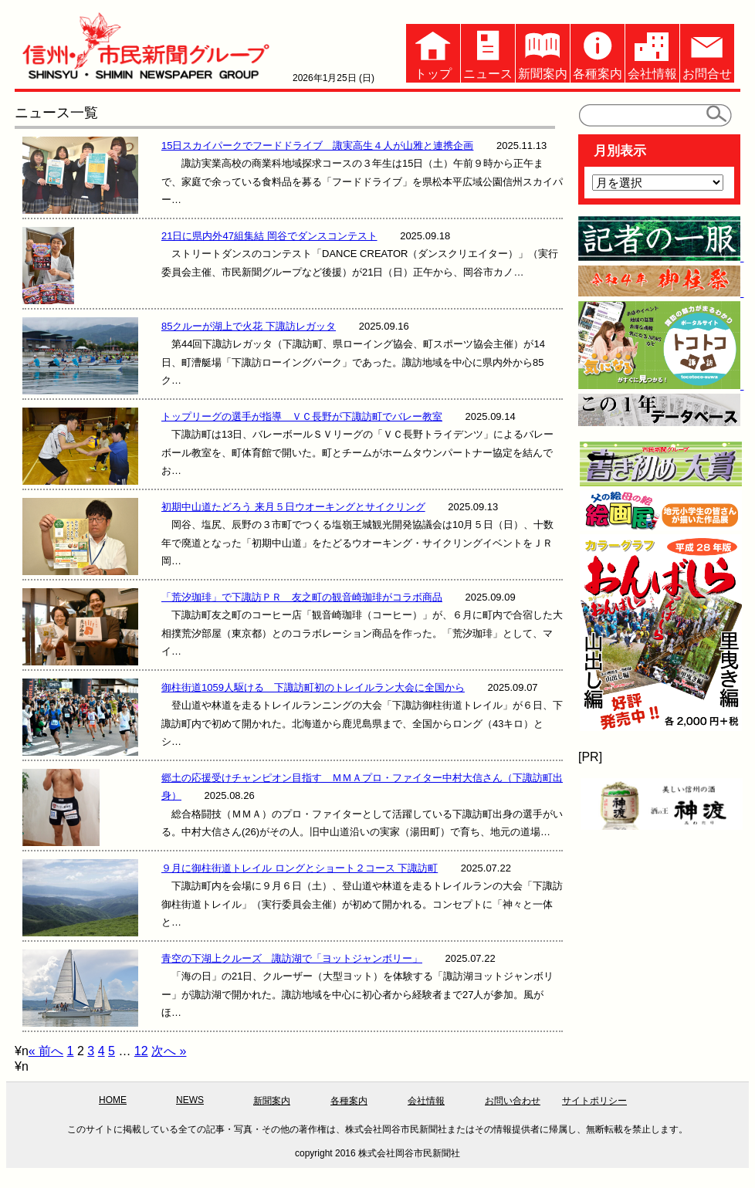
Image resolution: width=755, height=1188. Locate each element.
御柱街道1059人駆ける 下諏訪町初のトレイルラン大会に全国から (313, 687)
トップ (433, 52)
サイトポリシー (594, 1100)
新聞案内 (543, 52)
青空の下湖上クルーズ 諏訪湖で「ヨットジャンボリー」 (291, 958)
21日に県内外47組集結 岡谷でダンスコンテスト (269, 236)
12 (141, 1051)
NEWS (190, 1100)
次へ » (168, 1051)
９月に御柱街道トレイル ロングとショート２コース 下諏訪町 (299, 868)
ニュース (488, 52)
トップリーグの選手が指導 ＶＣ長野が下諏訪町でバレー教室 (301, 416)
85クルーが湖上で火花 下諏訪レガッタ (248, 326)
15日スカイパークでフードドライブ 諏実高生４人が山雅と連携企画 (317, 145)
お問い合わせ (512, 1100)
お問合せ (707, 52)
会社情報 (652, 52)
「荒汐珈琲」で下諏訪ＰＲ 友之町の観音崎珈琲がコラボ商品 (301, 597)
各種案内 (597, 52)
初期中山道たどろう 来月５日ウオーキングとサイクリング (293, 507)
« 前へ (46, 1051)
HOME (113, 1100)
